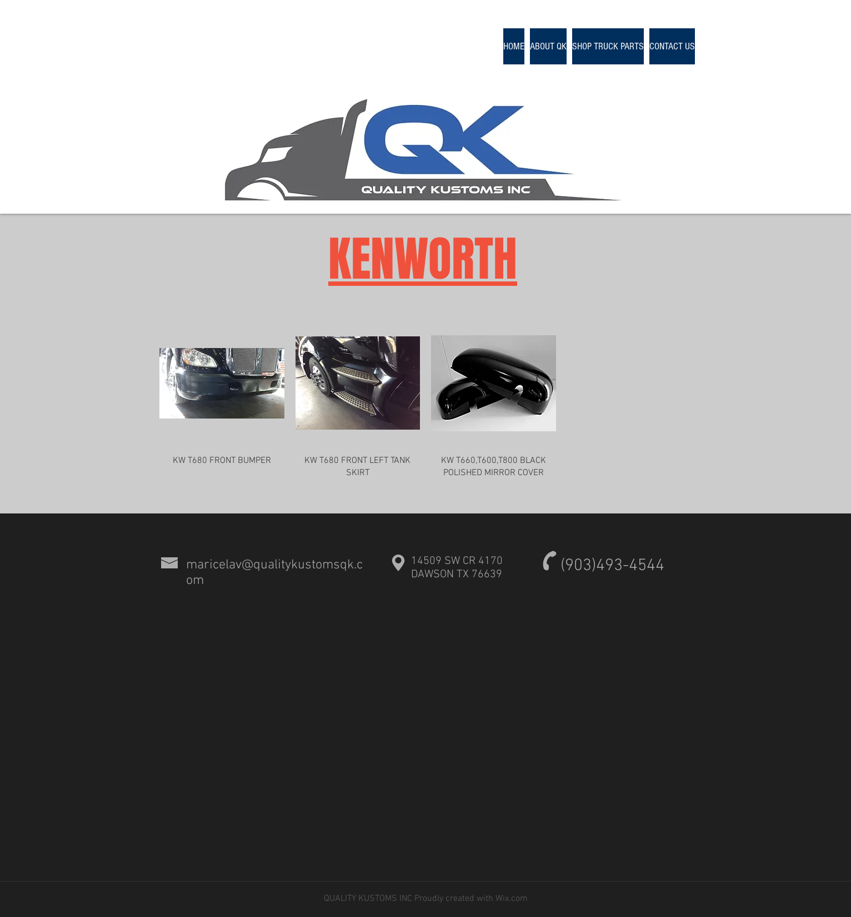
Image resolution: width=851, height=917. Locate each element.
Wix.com (510, 898)
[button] (608, 46)
